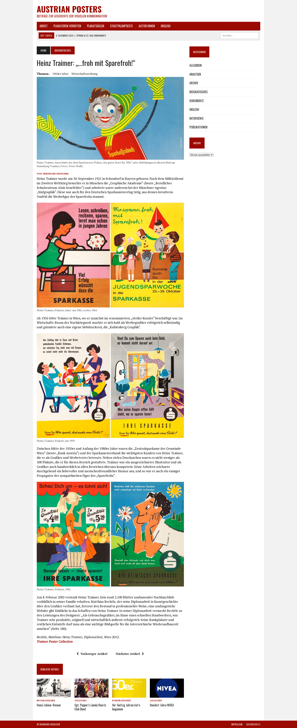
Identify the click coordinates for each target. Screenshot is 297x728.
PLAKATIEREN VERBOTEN (67, 26)
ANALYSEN (80, 700)
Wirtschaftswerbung (84, 74)
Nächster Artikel (130, 654)
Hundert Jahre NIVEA (162, 705)
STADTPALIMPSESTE (121, 26)
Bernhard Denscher (56, 173)
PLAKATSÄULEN (95, 26)
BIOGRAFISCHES (46, 700)
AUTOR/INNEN (147, 26)
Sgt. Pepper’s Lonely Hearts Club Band (90, 707)
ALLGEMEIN (195, 65)
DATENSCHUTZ (253, 724)
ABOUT (44, 26)
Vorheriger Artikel (92, 654)
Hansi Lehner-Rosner (49, 705)
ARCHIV (193, 83)
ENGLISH (165, 26)
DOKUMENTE (196, 101)
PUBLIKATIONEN (121, 700)
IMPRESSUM (236, 724)
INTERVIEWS (196, 118)
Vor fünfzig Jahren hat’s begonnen (126, 707)
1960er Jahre (60, 74)
